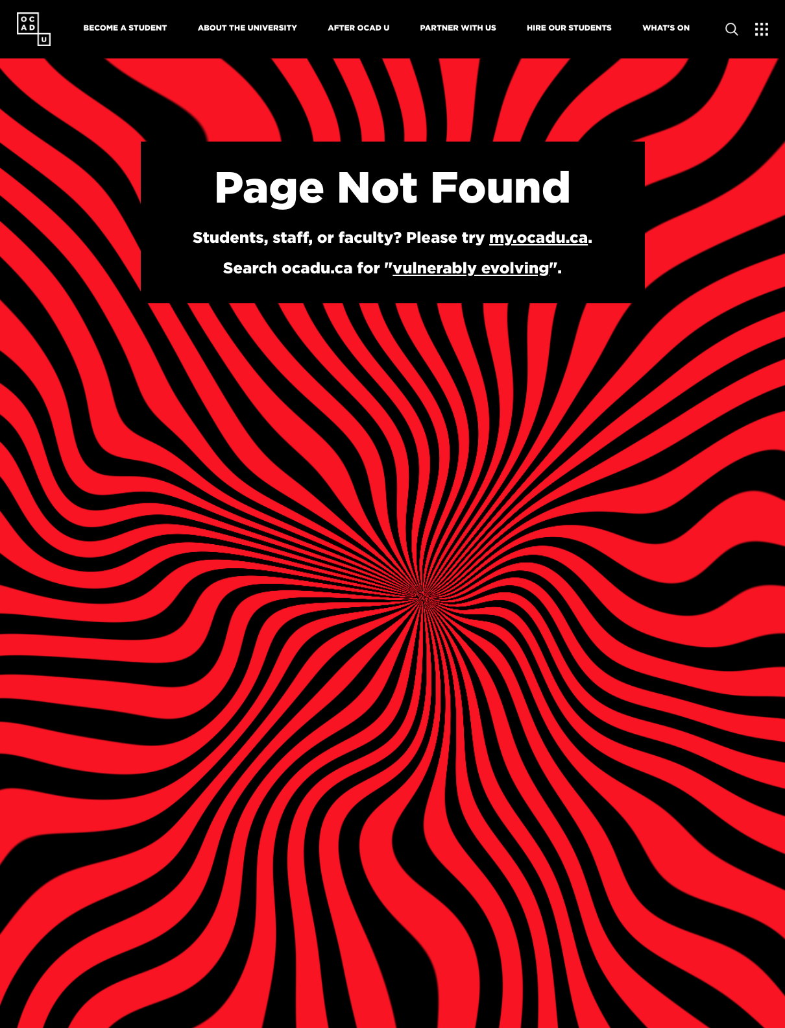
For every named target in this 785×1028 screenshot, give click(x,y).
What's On (666, 27)
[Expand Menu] (761, 29)
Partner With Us (458, 27)
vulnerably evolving (470, 268)
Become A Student (125, 27)
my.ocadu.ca (538, 237)
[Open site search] (731, 29)
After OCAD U (358, 27)
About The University (247, 27)
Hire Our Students (569, 27)
